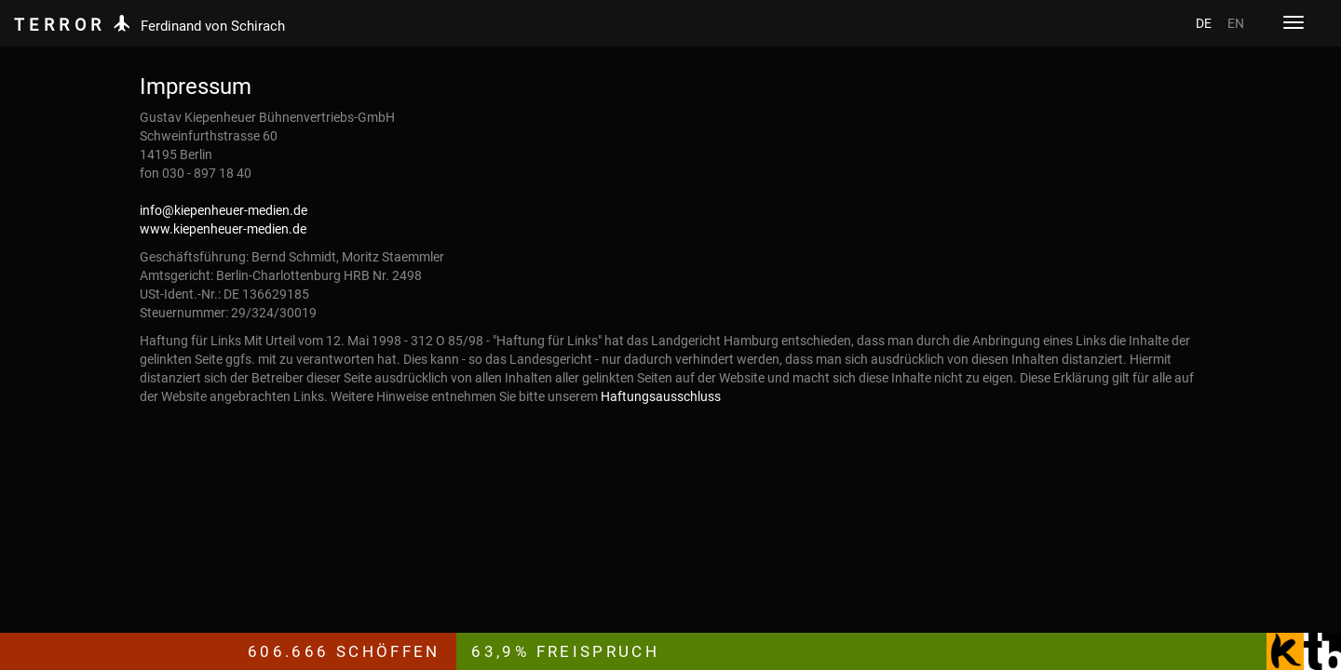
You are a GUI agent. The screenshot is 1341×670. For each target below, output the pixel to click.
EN (1235, 23)
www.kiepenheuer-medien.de (223, 228)
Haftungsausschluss (661, 396)
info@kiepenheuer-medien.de (223, 210)
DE (1204, 23)
